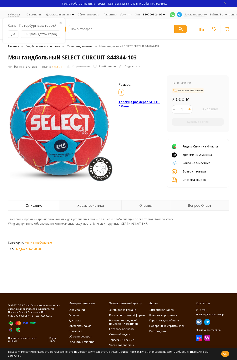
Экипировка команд (122, 310)
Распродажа (157, 331)
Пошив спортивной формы (127, 315)
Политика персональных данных (22, 339)
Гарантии (110, 14)
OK (225, 353)
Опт (137, 14)
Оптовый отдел (119, 334)
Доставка (75, 320)
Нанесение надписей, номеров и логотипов (123, 322)
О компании (34, 14)
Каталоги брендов (121, 329)
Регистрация (228, 14)
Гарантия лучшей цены (164, 320)
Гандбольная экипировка (43, 46)
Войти (214, 14)
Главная (13, 46)
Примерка (75, 331)
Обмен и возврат (89, 14)
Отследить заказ (80, 326)
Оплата (74, 315)
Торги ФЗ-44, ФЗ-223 (122, 340)
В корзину (210, 109)
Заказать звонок (195, 14)
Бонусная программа (163, 315)
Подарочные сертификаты (167, 326)
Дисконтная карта (161, 310)
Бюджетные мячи (28, 249)
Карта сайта (52, 339)
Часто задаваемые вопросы (122, 346)
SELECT (57, 67)
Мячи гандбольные (79, 46)
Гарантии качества (82, 342)
